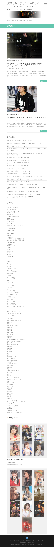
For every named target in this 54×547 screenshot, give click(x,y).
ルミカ (9, 317)
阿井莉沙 (9, 391)
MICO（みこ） (10, 234)
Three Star (9, 261)
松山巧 (9, 350)
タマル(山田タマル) (12, 294)
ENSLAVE (9, 218)
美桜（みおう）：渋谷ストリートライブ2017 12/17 (20, 146)
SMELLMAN (10, 256)
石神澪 (9, 376)
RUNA (8, 249)
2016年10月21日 (21, 120)
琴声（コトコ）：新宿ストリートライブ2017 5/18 (19, 182)
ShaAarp (9, 253)
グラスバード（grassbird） (14, 292)
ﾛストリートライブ (17, 60)
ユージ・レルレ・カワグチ (14, 313)
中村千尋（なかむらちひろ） (14, 320)
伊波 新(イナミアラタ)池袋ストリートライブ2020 (19, 140)
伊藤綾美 (9, 327)
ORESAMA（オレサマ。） (13, 246)
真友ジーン (10, 374)
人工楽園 (9, 322)
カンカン (9, 289)
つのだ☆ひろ (10, 273)
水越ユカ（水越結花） (12, 360)
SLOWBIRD (9, 254)
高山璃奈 (9, 395)
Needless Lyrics (11, 242)
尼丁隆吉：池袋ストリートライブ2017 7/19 (18, 160)
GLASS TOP (10, 223)
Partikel (9, 247)
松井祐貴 (9, 346)
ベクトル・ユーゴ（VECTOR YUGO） (16, 306)
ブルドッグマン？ (11, 305)
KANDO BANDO (11, 230)
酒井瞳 (9, 389)
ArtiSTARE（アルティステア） (14, 211)
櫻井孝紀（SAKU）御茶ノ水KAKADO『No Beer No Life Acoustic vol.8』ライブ (26, 179)
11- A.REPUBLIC (11, 206)
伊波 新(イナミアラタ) (12, 325)
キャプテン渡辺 (11, 291)
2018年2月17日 (21, 68)
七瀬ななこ (10, 318)
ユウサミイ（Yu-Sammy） (13, 311)
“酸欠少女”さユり (11, 268)
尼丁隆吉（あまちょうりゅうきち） (16, 339)
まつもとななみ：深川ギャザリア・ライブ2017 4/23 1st (21, 197)
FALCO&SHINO (10, 220)
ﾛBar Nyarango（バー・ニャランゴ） (16, 402)
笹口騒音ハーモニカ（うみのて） (15, 379)
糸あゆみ (9, 381)
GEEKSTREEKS (10, 221)
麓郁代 (9, 396)
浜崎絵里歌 (10, 365)
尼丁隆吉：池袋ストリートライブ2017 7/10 (18, 165)
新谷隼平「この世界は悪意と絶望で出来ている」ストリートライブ (26, 64)
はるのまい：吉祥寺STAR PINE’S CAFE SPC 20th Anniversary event (23, 163)
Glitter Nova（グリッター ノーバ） (16, 225)
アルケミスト (10, 282)
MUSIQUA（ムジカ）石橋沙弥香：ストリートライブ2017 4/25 (22, 191)
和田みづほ (10, 332)
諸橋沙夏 (9, 388)
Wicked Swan (10, 265)
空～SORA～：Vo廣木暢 (13, 377)
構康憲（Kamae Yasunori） (14, 357)
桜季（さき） (10, 355)
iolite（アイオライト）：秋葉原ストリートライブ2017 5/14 (22, 184)
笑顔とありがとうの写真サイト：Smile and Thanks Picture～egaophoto (23, 6)
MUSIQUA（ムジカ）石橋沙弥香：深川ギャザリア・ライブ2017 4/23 (24, 194)
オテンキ (9, 287)
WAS (8, 263)
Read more (43, 81)
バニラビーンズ (11, 301)
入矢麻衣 (9, 329)
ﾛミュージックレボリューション (15, 412)
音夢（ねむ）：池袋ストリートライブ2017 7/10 (19, 171)
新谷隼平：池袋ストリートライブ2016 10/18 (26, 117)
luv (8, 232)
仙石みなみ (10, 324)
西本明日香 (10, 384)
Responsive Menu (45, 4)
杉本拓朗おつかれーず (12, 344)
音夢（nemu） (10, 393)
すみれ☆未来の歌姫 (12, 272)
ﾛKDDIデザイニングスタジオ (14, 405)
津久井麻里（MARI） (12, 363)
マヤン (9, 308)
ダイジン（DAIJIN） (12, 298)
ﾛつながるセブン (11, 407)
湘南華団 (9, 367)
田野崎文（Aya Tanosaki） (13, 370)
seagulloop (10, 251)
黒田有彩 (9, 398)
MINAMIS (9, 235)
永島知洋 (9, 362)
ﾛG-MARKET (10, 403)
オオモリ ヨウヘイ (11, 285)
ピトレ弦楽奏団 (11, 303)
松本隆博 (9, 351)
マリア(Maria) (10, 310)
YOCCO (9, 266)
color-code (10, 214)
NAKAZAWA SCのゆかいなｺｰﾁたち (15, 240)
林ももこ (9, 353)
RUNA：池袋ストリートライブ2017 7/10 (17, 168)
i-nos (8, 227)
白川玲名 (9, 372)
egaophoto (12, 68)
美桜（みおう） (11, 383)
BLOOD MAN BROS (11, 213)
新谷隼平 (9, 60)
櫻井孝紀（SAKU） (12, 358)
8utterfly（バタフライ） (13, 208)
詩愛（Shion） (10, 386)
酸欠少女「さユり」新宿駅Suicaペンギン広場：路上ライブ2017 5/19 (24, 176)
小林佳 (9, 337)
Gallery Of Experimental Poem (14, 464)
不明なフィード (14, 418)
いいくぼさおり (11, 270)
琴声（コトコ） (11, 369)
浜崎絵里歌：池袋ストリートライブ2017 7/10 (18, 173)
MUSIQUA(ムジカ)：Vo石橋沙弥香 (15, 239)
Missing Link (10, 237)
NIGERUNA (9, 244)
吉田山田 (9, 331)
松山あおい (10, 348)
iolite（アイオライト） (13, 228)
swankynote (10, 260)
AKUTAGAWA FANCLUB (13, 209)
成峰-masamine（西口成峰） (14, 341)
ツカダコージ (10, 299)
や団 (8, 280)
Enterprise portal (11, 462)
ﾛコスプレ (9, 409)
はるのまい (10, 275)
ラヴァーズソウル (11, 315)
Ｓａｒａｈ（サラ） (12, 400)
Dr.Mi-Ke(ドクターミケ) (13, 216)
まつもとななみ (11, 277)
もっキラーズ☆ (11, 279)
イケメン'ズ (10, 284)
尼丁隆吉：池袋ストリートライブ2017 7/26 (18, 157)
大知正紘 (9, 336)
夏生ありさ (10, 334)
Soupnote (9, 258)
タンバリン (10, 296)
